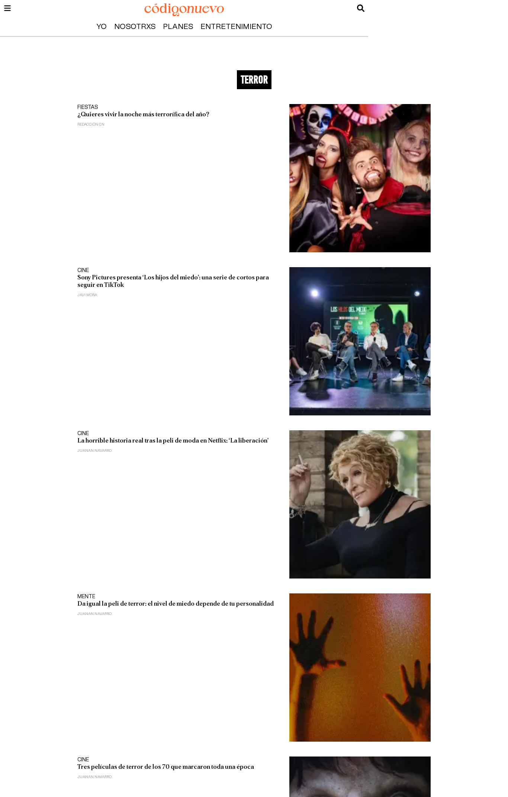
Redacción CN (91, 124)
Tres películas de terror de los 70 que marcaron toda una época (165, 767)
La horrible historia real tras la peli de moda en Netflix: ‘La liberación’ (173, 440)
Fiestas (87, 107)
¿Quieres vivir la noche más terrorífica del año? (143, 114)
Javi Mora (87, 295)
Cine (83, 270)
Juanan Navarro (94, 451)
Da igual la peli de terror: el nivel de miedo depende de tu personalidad (175, 603)
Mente (86, 596)
